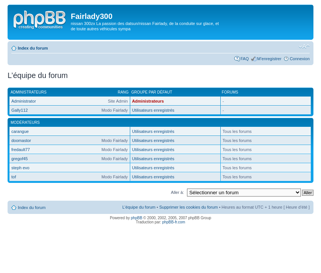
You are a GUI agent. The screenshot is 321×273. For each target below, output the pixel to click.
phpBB (136, 218)
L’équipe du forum (138, 207)
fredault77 (20, 149)
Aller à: (177, 192)
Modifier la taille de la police (304, 46)
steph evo (20, 167)
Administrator (23, 101)
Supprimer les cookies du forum (188, 207)
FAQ (244, 58)
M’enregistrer (269, 58)
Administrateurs (148, 101)
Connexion (300, 58)
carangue (20, 131)
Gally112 (19, 110)
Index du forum (33, 48)
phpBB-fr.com (173, 222)
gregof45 (19, 158)
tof (13, 177)
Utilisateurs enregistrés (153, 110)
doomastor (21, 140)
